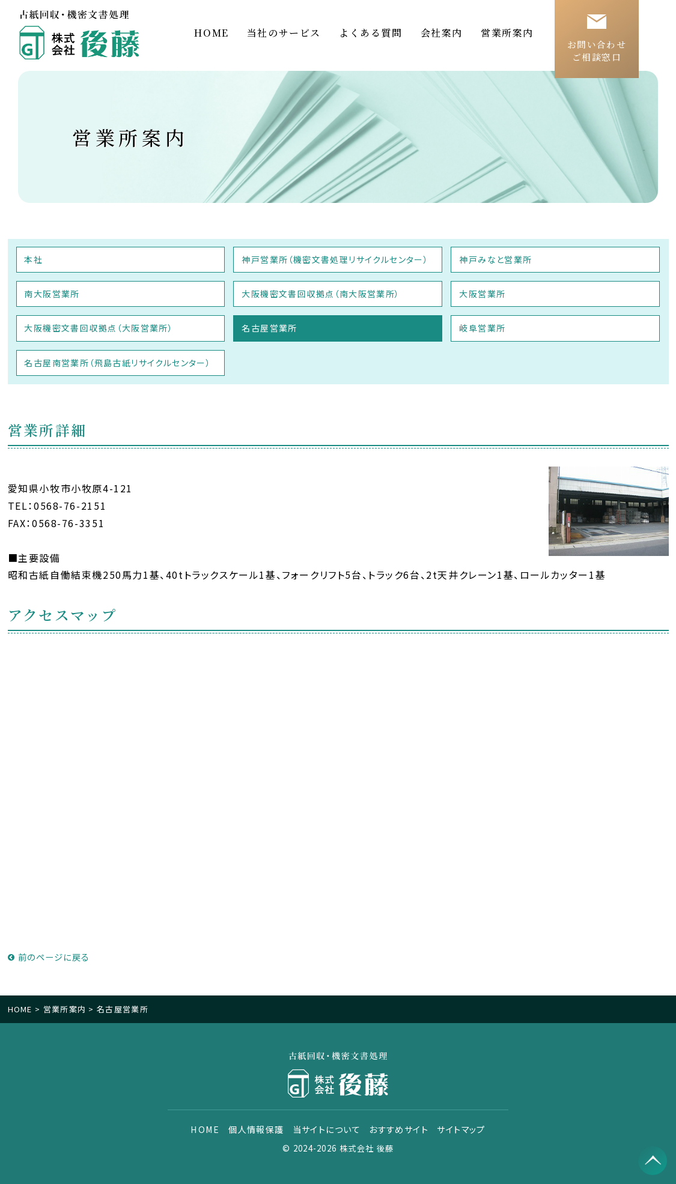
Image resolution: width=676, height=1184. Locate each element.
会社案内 (442, 32)
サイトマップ (460, 1129)
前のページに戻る (49, 956)
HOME (211, 32)
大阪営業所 (482, 294)
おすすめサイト (398, 1129)
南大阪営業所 (52, 294)
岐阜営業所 (482, 328)
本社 (34, 259)
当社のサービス (284, 32)
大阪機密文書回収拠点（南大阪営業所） (321, 294)
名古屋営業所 (269, 328)
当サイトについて (327, 1129)
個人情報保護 (257, 1129)
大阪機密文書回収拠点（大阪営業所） (99, 328)
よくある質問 (371, 32)
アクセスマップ (63, 614)
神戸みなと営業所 (495, 259)
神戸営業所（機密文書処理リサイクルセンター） (335, 259)
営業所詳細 (47, 429)
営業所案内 (507, 32)
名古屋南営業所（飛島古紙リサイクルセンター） (118, 363)
